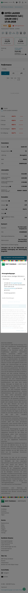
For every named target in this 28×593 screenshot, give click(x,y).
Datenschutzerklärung (9, 288)
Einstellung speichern (9, 293)
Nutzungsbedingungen (16, 283)
